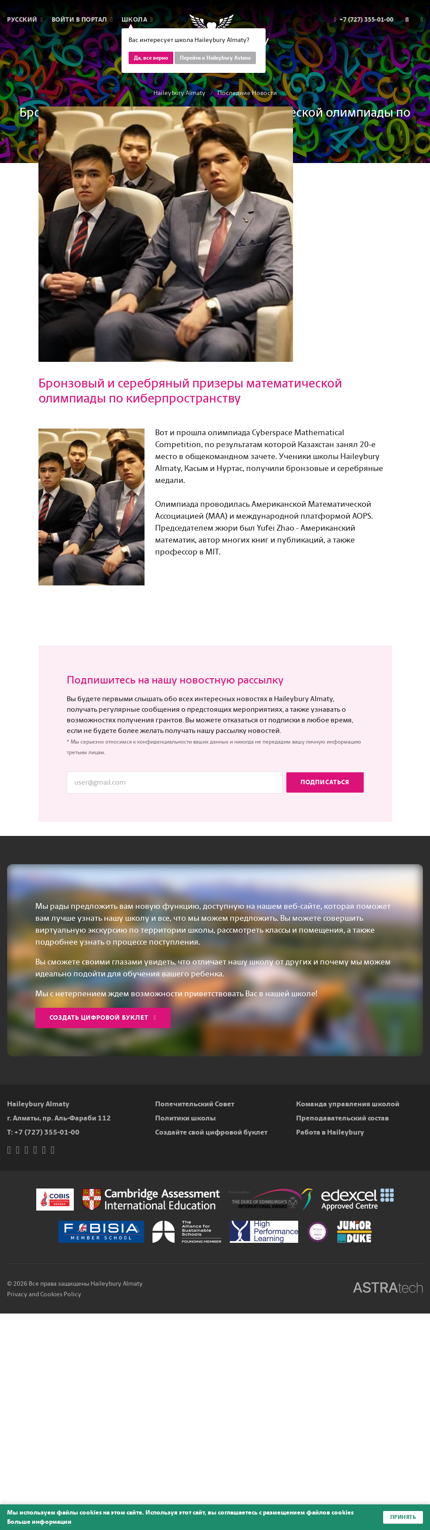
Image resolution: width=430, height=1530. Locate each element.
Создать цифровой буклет (102, 1017)
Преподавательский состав (342, 1118)
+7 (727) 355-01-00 (47, 1132)
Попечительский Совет (194, 1104)
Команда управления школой (348, 1104)
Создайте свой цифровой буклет (211, 1132)
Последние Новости (247, 93)
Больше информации (39, 1522)
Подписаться (325, 782)
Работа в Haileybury (330, 1132)
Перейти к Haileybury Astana (215, 58)
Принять (403, 1517)
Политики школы (185, 1118)
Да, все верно (151, 58)
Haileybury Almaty (179, 93)
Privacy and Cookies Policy (44, 1294)
